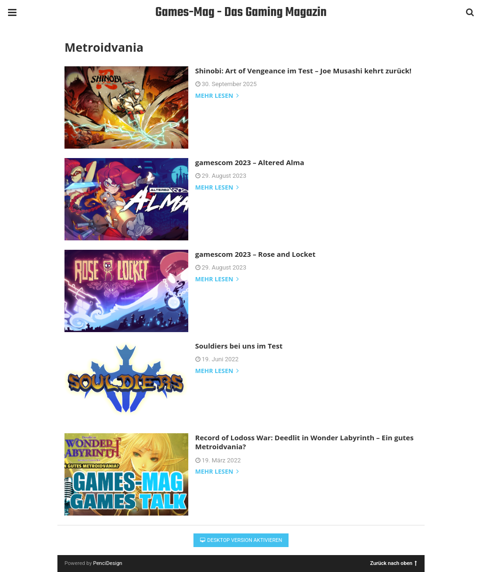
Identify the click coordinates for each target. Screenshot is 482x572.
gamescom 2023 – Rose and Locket (255, 254)
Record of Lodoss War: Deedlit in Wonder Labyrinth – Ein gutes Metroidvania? (304, 442)
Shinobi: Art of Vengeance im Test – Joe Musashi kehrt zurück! (303, 70)
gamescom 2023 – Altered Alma (250, 162)
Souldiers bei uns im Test (239, 345)
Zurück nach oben (393, 562)
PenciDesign (107, 563)
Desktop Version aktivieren (241, 540)
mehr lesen (217, 96)
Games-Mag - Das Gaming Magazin (241, 12)
